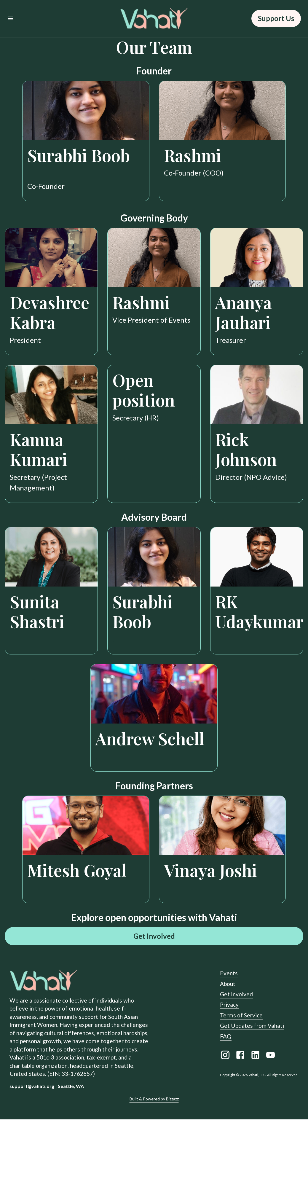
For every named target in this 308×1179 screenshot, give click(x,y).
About (227, 1043)
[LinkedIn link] (255, 1116)
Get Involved (154, 996)
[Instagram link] (225, 1116)
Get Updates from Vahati (252, 1085)
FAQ (226, 1095)
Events (229, 1033)
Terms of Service (241, 1075)
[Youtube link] (270, 1116)
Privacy (229, 1064)
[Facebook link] (240, 1116)
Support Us (276, 18)
